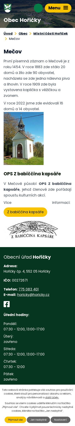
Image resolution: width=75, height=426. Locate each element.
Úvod (8, 33)
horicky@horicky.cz (33, 294)
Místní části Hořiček (50, 33)
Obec (23, 33)
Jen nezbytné (38, 419)
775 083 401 (29, 289)
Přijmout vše (15, 419)
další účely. (52, 397)
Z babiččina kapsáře (25, 211)
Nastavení (60, 419)
